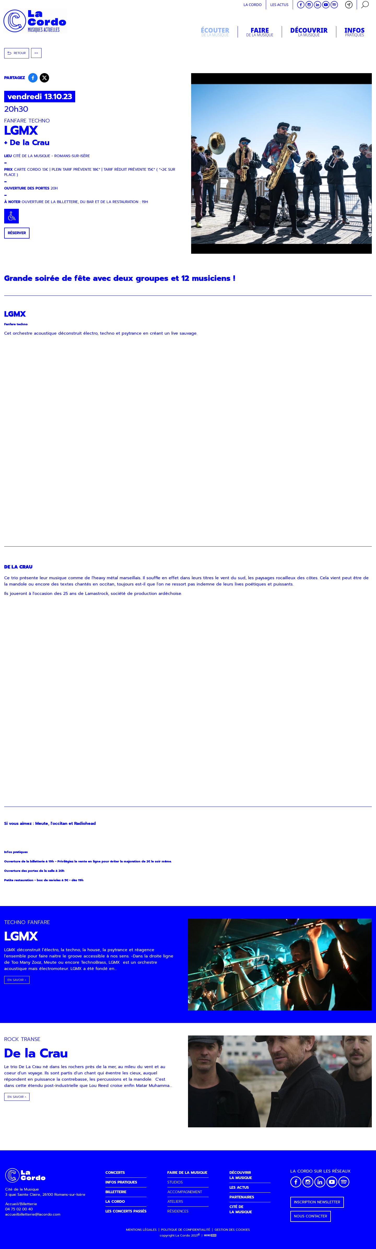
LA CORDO (115, 1201)
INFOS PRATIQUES (121, 1182)
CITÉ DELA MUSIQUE (241, 1209)
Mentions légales (141, 1229)
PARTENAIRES (242, 1197)
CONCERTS (115, 1172)
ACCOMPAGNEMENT (184, 1192)
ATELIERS (175, 1201)
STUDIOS (175, 1182)
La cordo (253, 4)
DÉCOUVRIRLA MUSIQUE (241, 1175)
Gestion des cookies (232, 1229)
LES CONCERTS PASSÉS (125, 1211)
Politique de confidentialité (185, 1229)
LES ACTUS (239, 1187)
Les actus (279, 4)
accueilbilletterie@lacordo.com (32, 1214)
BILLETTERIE (115, 1192)
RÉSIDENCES (178, 1211)
